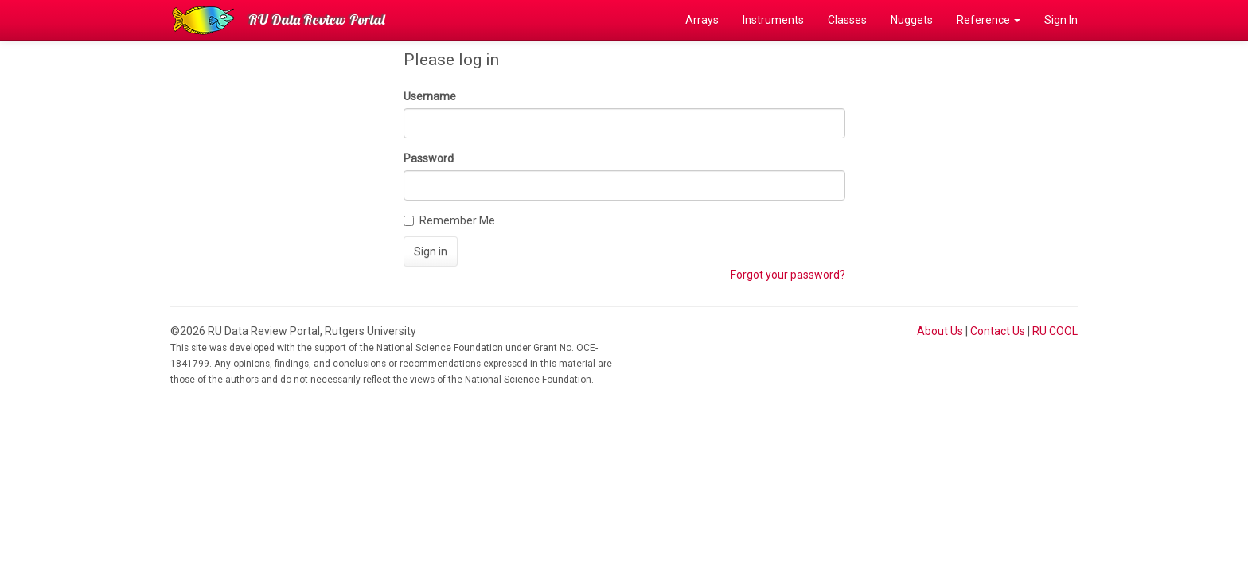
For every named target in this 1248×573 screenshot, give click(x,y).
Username (430, 96)
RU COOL (1055, 331)
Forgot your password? (788, 274)
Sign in (430, 251)
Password (429, 158)
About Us (940, 331)
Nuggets (912, 20)
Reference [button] (988, 20)
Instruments (773, 20)
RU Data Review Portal (316, 19)
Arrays (702, 20)
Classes (847, 20)
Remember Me (449, 220)
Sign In (1061, 20)
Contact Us (997, 331)
